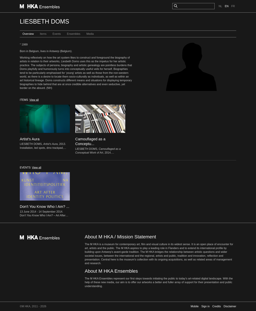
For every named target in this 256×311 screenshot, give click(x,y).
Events (57, 33)
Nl (220, 6)
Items (43, 33)
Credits (216, 306)
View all (34, 99)
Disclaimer (230, 306)
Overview (28, 33)
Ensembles (73, 33)
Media (90, 33)
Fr (233, 6)
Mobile (195, 306)
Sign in (205, 306)
